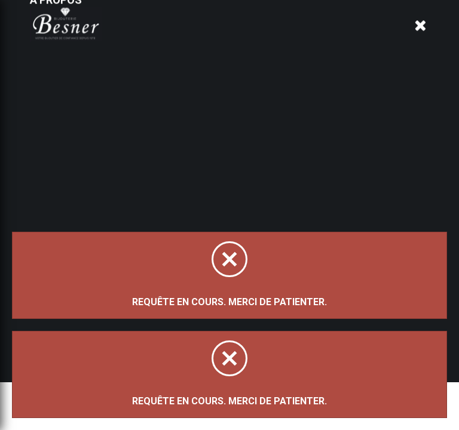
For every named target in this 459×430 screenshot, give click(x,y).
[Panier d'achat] (421, 27)
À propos (169, 37)
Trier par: (127, 179)
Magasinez (137, 115)
